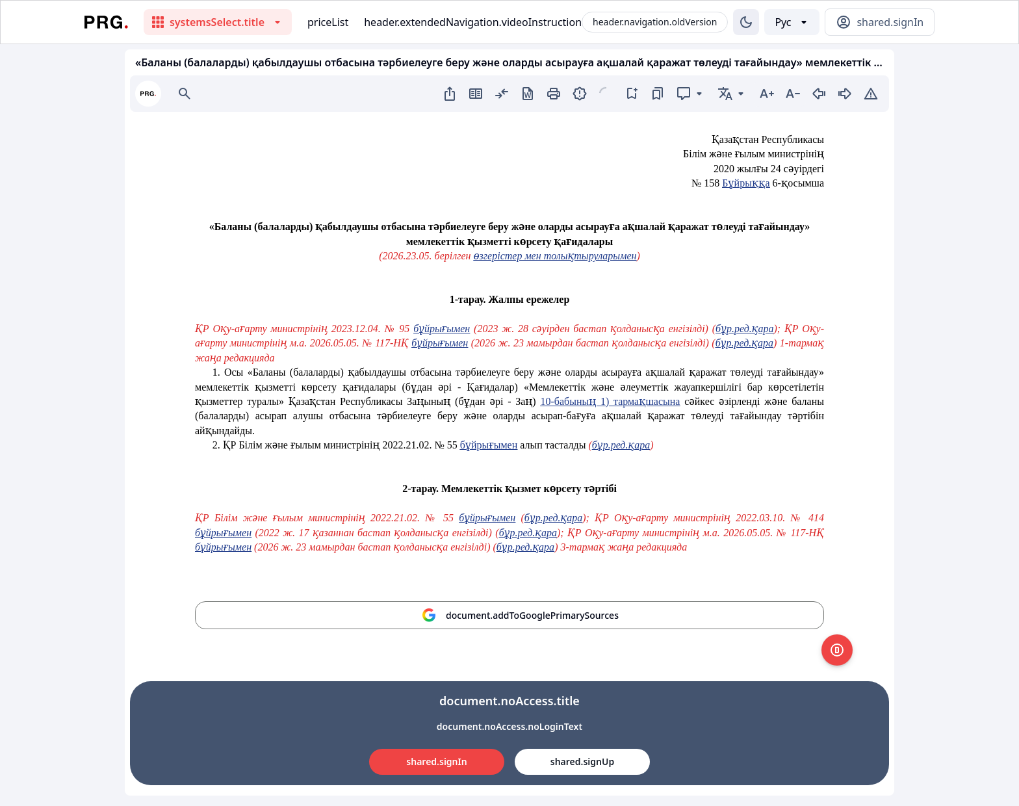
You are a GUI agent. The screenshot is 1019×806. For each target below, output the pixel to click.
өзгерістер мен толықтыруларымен (554, 255)
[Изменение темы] (746, 22)
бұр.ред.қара (744, 328)
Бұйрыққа (745, 182)
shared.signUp (582, 761)
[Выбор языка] (791, 22)
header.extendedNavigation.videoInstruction (473, 22)
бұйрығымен (441, 328)
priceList (327, 22)
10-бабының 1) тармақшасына (610, 401)
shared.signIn (436, 761)
